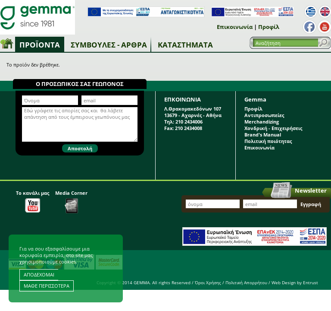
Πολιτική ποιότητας (268, 141)
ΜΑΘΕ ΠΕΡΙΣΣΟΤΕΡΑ (46, 285)
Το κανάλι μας (32, 201)
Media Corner (71, 201)
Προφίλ (268, 27)
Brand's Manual (262, 134)
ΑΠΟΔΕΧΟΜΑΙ (39, 274)
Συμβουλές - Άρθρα (109, 45)
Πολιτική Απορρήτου (246, 282)
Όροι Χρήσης (208, 282)
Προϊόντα (39, 45)
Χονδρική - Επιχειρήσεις (273, 128)
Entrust (310, 282)
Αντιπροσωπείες (264, 115)
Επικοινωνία (235, 27)
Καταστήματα (185, 45)
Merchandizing (261, 121)
